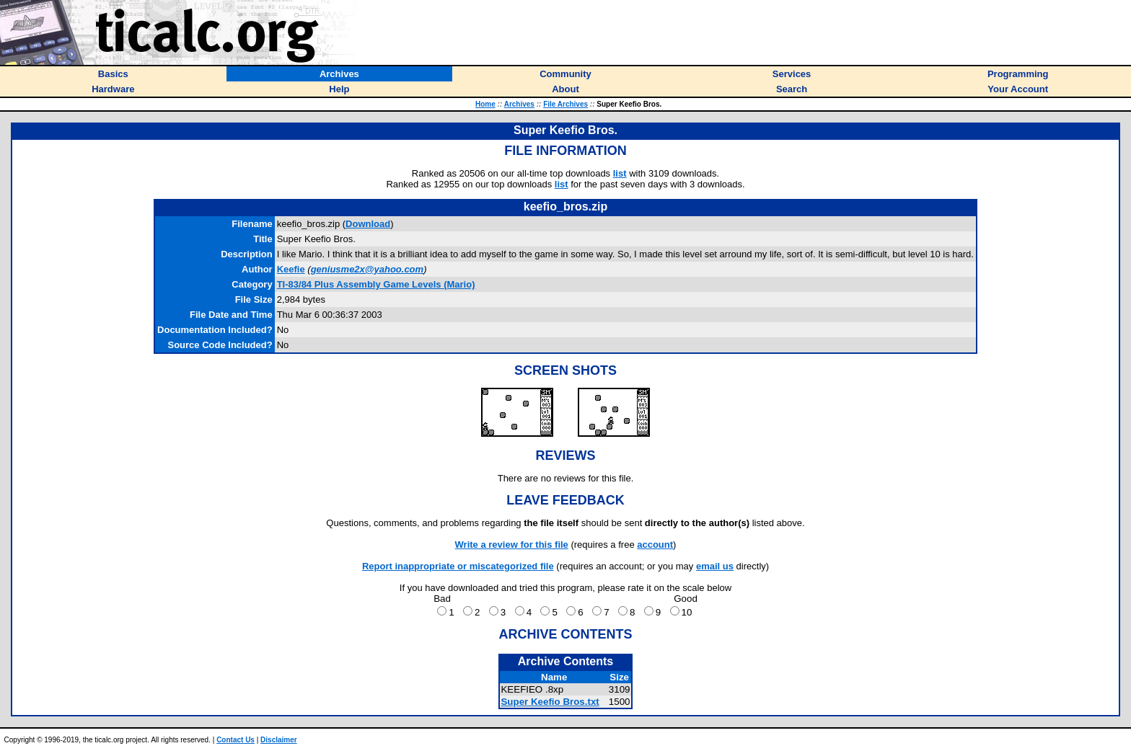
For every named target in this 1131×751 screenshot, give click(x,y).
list (620, 173)
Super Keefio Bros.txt (550, 701)
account (655, 544)
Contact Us (235, 740)
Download (368, 223)
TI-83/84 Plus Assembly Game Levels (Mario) (376, 284)
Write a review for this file (511, 544)
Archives (519, 104)
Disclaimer (278, 740)
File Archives (565, 104)
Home (485, 104)
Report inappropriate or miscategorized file (458, 566)
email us (715, 566)
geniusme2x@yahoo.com (367, 269)
